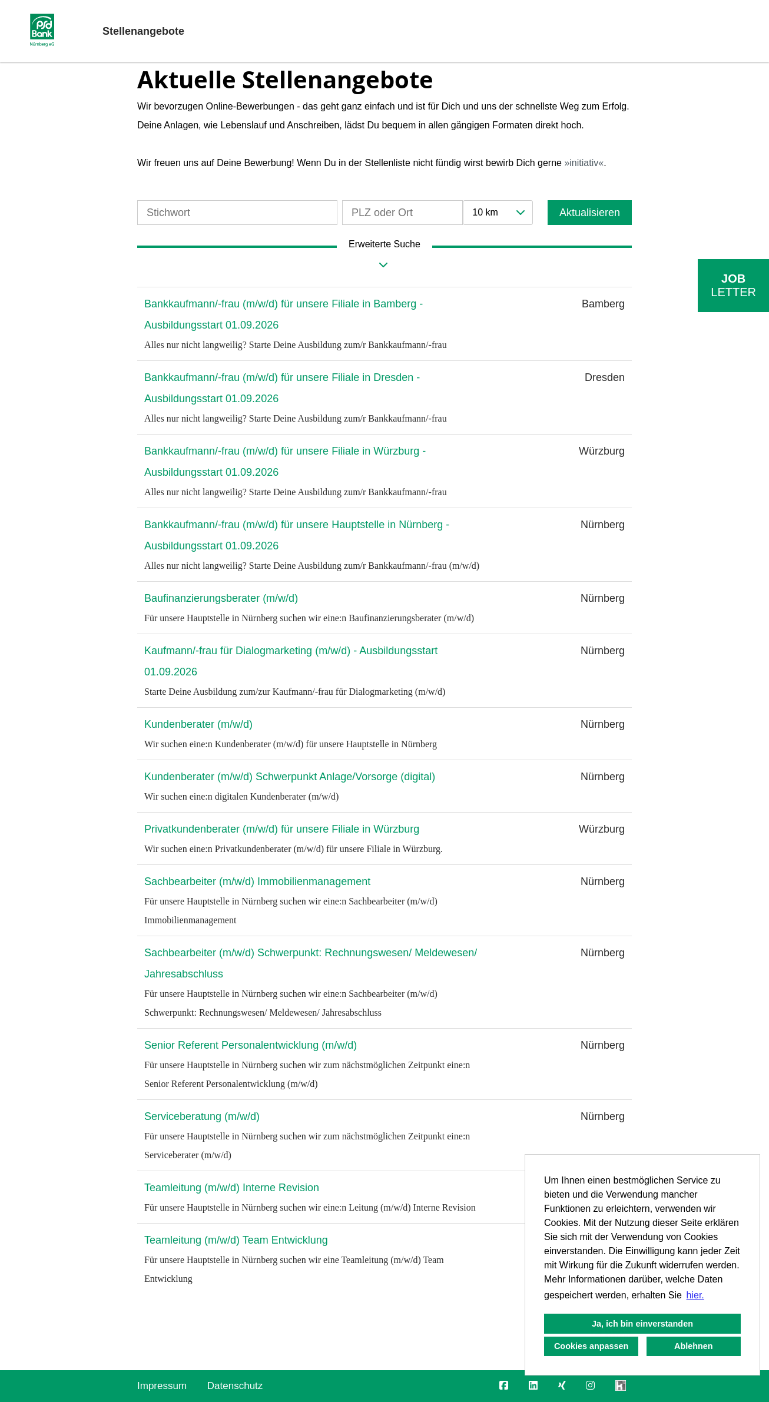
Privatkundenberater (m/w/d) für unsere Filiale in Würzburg (281, 829)
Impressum (162, 1385)
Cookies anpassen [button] (591, 1346)
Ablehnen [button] (693, 1346)
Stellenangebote (143, 31)
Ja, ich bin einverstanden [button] (642, 1323)
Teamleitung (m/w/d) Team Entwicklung (236, 1240)
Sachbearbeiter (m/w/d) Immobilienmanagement (257, 881)
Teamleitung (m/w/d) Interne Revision (231, 1188)
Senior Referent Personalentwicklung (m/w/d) (250, 1045)
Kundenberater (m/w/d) (198, 724)
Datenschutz (235, 1385)
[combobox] (497, 212)
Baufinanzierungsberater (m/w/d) (221, 598)
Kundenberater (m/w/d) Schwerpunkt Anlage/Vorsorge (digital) (289, 777)
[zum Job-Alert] (733, 285)
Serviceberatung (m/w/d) (202, 1116)
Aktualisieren (589, 212)
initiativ (583, 163)
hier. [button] (695, 1295)
